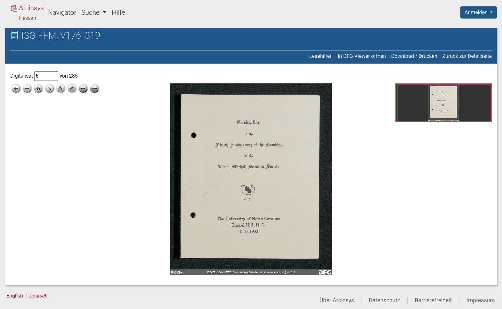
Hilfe (118, 12)
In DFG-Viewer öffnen (362, 56)
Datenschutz (384, 300)
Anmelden (477, 12)
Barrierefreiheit (433, 300)
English (14, 296)
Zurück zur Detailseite (467, 56)
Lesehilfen (321, 56)
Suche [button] (91, 12)
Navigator (62, 12)
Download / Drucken (414, 56)
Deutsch (38, 296)
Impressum (480, 300)
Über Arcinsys (337, 300)
